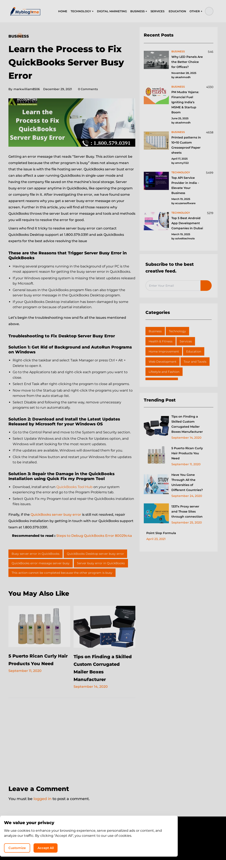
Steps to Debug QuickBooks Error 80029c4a (94, 536)
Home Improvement (164, 351)
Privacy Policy (100, 838)
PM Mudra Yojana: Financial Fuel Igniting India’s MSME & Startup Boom (185, 102)
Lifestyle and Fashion (164, 372)
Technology (177, 331)
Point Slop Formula (161, 533)
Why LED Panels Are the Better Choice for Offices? (187, 62)
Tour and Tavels (195, 362)
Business (18, 36)
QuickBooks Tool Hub (74, 487)
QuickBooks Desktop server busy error (95, 554)
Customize (137, 846)
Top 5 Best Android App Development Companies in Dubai (187, 223)
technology (180, 172)
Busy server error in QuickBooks (35, 554)
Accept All (169, 846)
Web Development (162, 362)
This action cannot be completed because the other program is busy (62, 573)
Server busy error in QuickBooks (101, 563)
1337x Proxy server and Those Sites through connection (187, 511)
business (178, 51)
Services (186, 341)
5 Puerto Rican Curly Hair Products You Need (36, 663)
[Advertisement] (71, 738)
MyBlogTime (100, 846)
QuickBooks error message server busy (41, 563)
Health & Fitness (160, 341)
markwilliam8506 (24, 89)
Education (193, 351)
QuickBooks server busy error (56, 515)
